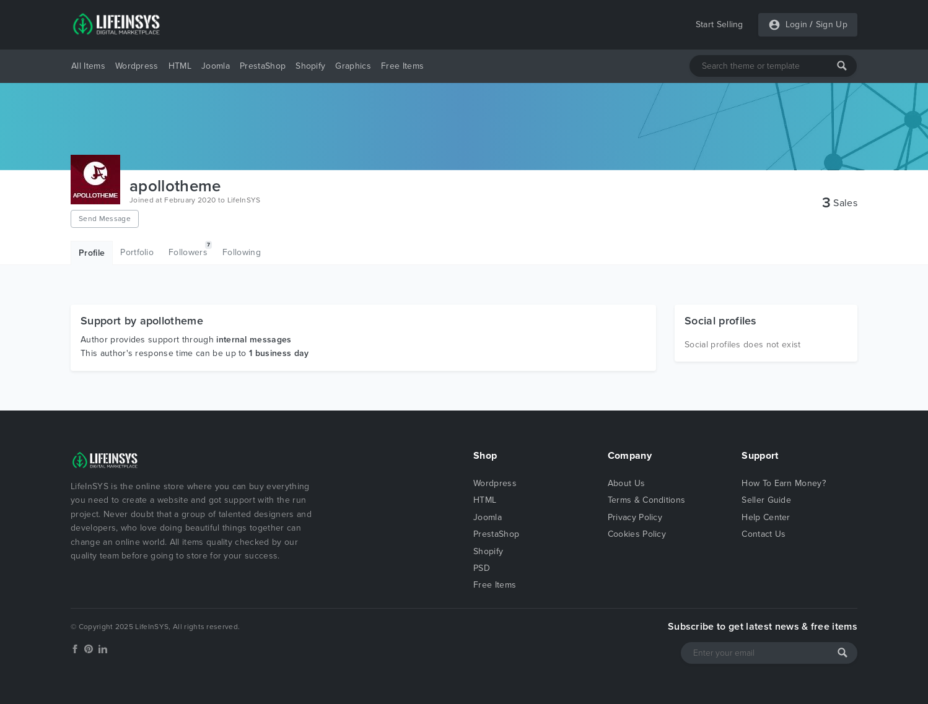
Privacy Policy (635, 517)
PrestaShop (263, 66)
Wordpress (137, 66)
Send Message (105, 218)
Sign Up (831, 24)
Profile (92, 253)
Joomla (215, 66)
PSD (481, 568)
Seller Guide (766, 500)
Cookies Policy (637, 534)
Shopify (310, 66)
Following (241, 252)
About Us (627, 483)
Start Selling (719, 24)
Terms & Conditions (647, 500)
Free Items (402, 66)
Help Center (766, 517)
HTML (180, 66)
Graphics (353, 66)
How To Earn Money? (784, 483)
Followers (190, 249)
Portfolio (137, 252)
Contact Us (764, 534)
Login (797, 24)
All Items (88, 66)
